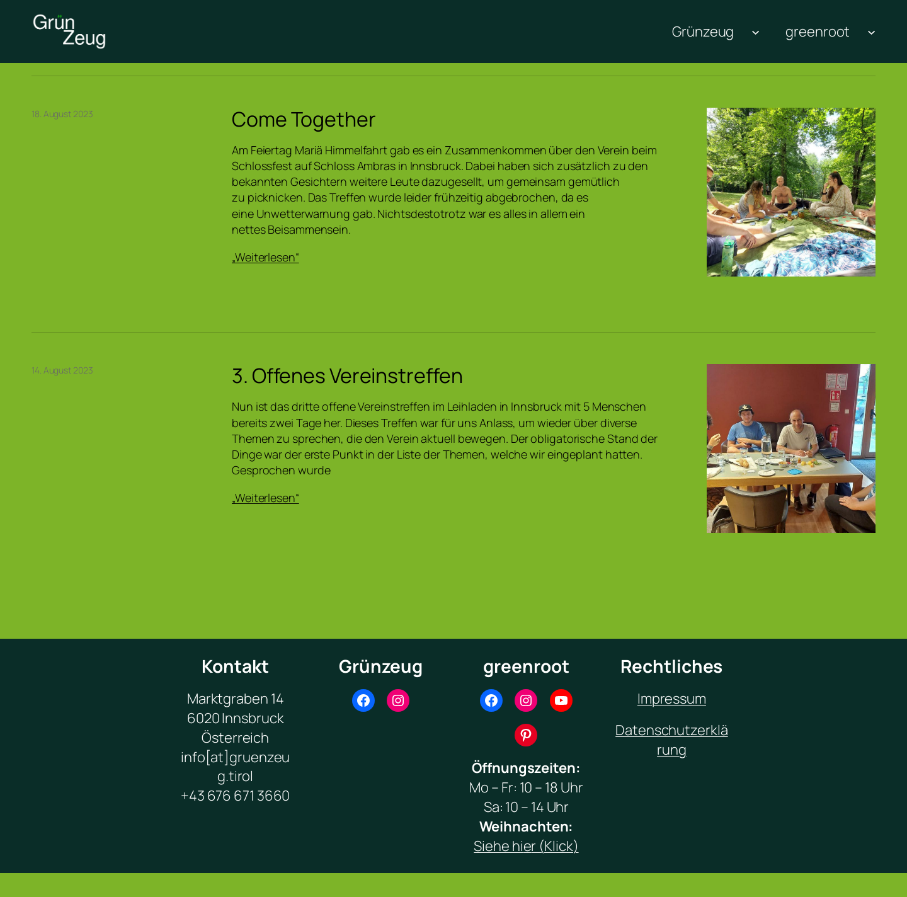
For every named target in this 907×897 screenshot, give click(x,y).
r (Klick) (554, 846)
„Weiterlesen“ (265, 257)
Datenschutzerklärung (671, 740)
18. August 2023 (62, 114)
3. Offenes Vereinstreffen (347, 375)
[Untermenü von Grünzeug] (755, 32)
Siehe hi (498, 846)
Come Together (304, 119)
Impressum (671, 698)
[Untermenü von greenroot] (871, 32)
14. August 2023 (62, 370)
